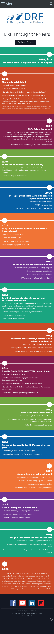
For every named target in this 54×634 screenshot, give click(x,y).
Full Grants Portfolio (26, 42)
